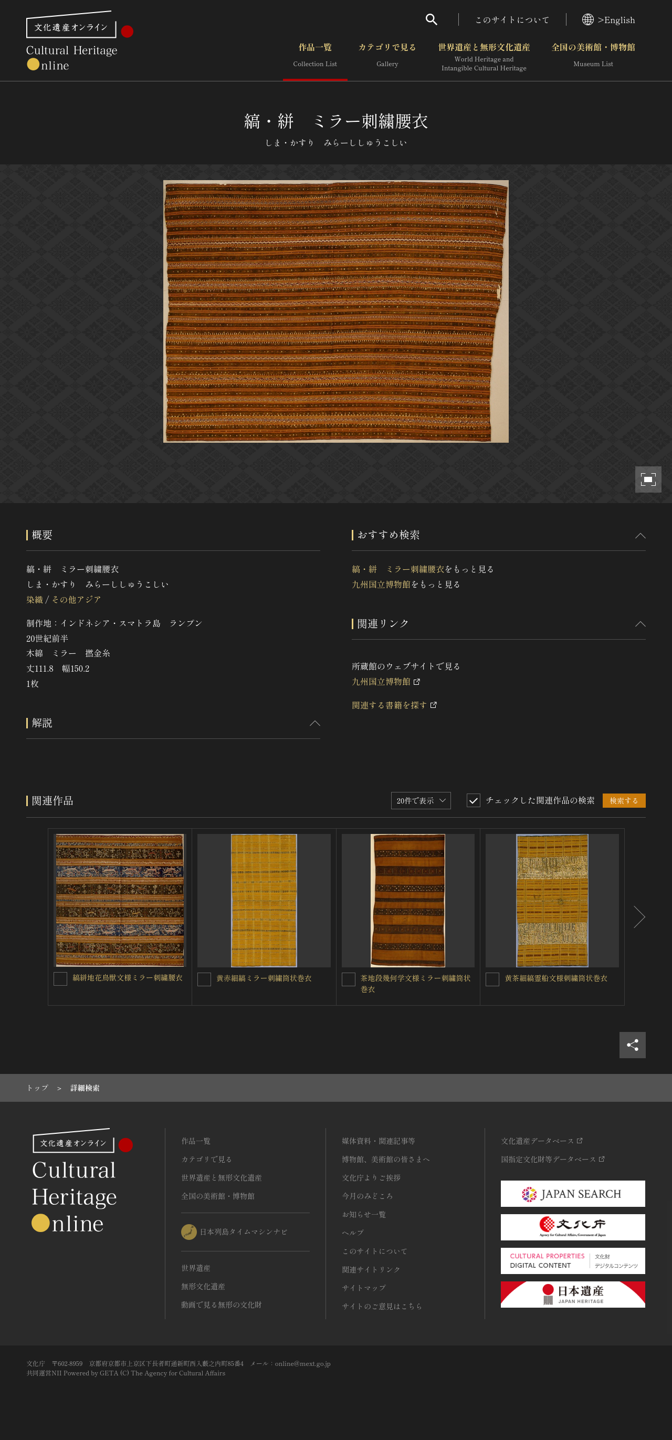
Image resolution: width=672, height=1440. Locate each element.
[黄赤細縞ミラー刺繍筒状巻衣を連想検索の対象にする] (204, 979)
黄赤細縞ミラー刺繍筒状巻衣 (264, 978)
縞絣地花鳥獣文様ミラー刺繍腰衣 (127, 977)
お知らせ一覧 (364, 1214)
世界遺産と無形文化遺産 (484, 57)
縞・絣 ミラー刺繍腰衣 (398, 568)
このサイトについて (512, 19)
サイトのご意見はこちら (382, 1306)
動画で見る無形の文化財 (221, 1304)
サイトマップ (364, 1287)
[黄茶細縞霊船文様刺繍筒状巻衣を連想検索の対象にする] (492, 979)
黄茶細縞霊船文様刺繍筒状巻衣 (556, 978)
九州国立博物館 (381, 584)
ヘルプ (353, 1232)
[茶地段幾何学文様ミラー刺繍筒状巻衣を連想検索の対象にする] (348, 979)
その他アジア (76, 599)
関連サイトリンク (371, 1269)
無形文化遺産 (203, 1286)
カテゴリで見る (387, 57)
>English (608, 19)
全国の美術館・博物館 (593, 57)
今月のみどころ (367, 1196)
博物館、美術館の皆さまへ (386, 1159)
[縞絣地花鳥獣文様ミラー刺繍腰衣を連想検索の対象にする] (60, 979)
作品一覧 (315, 57)
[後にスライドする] (635, 917)
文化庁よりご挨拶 (371, 1177)
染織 (34, 599)
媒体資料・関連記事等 (378, 1140)
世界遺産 (196, 1267)
